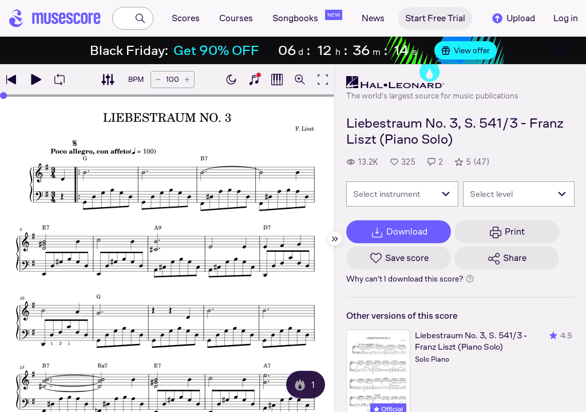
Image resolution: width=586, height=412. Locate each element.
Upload (512, 18)
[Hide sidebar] (335, 238)
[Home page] (55, 18)
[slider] (3, 95)
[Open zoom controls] (299, 79)
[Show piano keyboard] (254, 79)
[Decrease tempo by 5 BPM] (158, 80)
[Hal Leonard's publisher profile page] (432, 82)
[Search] (140, 18)
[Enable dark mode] (231, 79)
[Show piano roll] (277, 79)
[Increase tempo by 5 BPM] (187, 80)
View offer (465, 50)
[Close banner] (561, 50)
